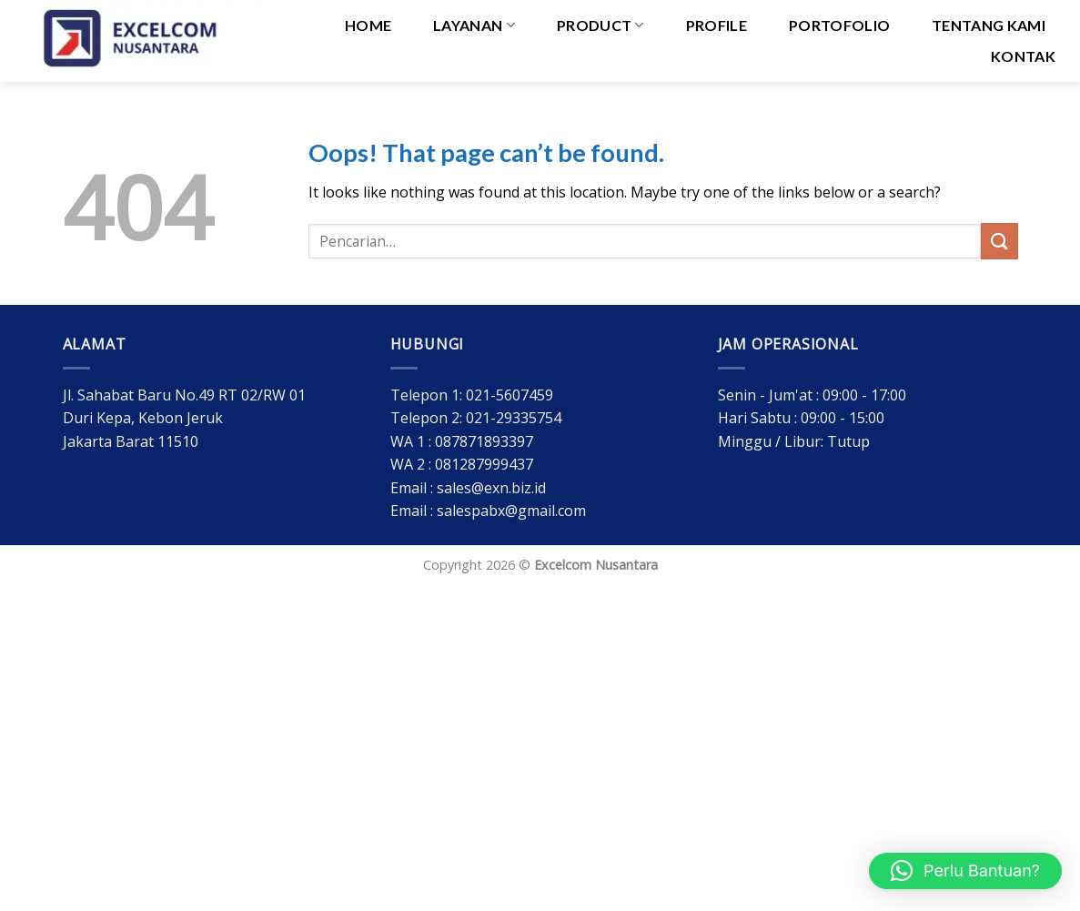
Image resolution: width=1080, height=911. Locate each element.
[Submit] (999, 240)
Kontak (1023, 56)
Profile (716, 25)
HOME (368, 25)
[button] (965, 871)
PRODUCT (600, 25)
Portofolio (839, 25)
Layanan (474, 25)
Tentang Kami (988, 25)
